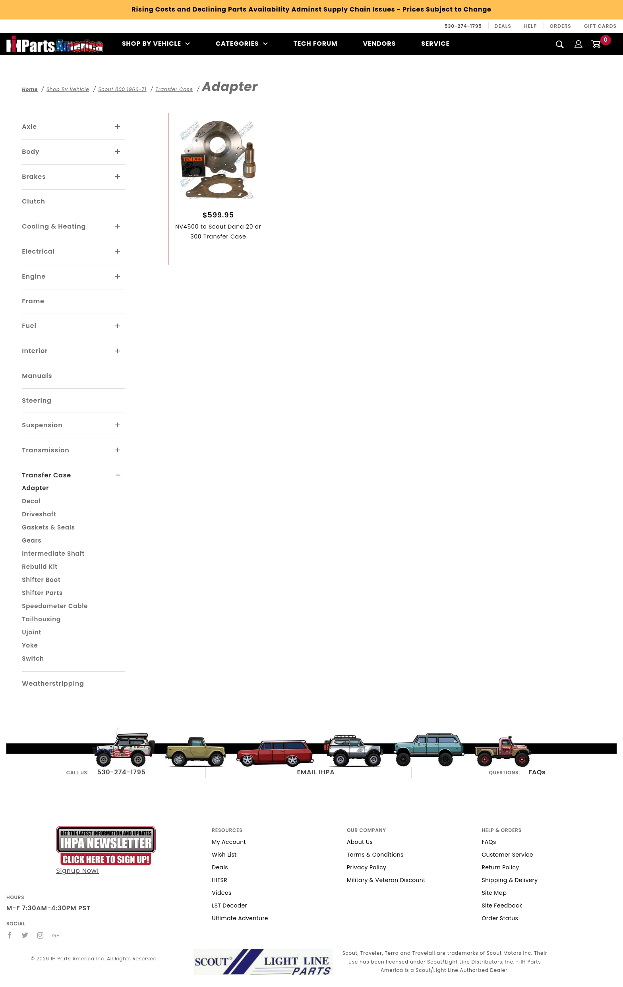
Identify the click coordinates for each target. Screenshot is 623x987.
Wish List (224, 855)
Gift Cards (600, 26)
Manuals (37, 375)
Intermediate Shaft (53, 553)
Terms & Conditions (375, 855)
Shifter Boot (41, 580)
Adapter (35, 488)
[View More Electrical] (118, 252)
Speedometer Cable (55, 606)
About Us (360, 842)
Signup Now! (106, 850)
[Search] (560, 44)
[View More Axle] (118, 127)
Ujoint (31, 632)
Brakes (34, 176)
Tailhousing (41, 619)
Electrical (38, 251)
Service (435, 43)
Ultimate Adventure (240, 918)
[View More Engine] (118, 277)
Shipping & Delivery (510, 880)
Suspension (42, 425)
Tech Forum (315, 43)
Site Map (494, 893)
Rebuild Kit (40, 566)
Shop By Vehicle (156, 43)
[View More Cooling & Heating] (118, 227)
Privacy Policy (366, 867)
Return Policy (500, 867)
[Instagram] (40, 935)
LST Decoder (229, 905)
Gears (31, 540)
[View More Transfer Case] (118, 475)
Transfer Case (46, 475)
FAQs (537, 772)
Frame (33, 301)
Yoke (30, 645)
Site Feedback (502, 905)
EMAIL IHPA (316, 772)
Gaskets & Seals (48, 527)
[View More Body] (118, 152)
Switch (33, 658)
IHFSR (219, 880)
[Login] (578, 43)
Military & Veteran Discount (386, 880)
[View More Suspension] (118, 425)
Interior (35, 350)
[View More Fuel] (118, 326)
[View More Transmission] (118, 450)
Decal (31, 501)
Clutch (33, 201)
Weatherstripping (53, 683)
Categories (242, 43)
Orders (560, 26)
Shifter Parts (42, 593)
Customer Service (507, 855)
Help (530, 26)
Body (30, 151)
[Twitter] (25, 935)
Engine (34, 276)
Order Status (500, 918)
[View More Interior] (118, 351)
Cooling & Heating (54, 226)
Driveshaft (39, 514)
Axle (29, 126)
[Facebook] (9, 935)
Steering (36, 400)
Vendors (379, 43)
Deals (503, 26)
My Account (229, 842)
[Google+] (55, 935)
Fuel (29, 325)
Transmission (45, 450)
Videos (221, 893)
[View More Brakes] (118, 177)
